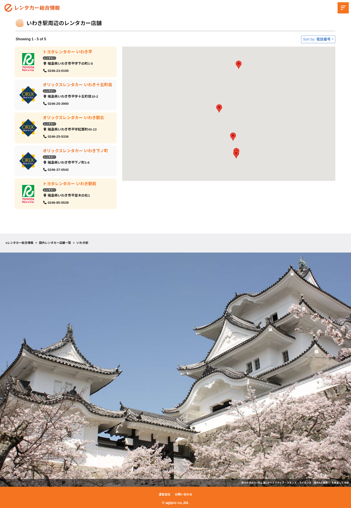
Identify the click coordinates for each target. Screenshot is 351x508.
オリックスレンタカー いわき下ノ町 (75, 150)
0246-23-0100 (58, 70)
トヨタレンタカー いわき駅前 (69, 183)
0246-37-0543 (58, 169)
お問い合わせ (183, 494)
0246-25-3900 (58, 103)
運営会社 (164, 494)
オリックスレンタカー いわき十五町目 (77, 85)
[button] (236, 154)
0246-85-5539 (58, 202)
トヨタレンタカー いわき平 (67, 52)
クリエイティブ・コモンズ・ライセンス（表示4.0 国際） (298, 482)
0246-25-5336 (58, 136)
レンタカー (49, 58)
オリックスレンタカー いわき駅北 (73, 118)
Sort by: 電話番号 (317, 39)
